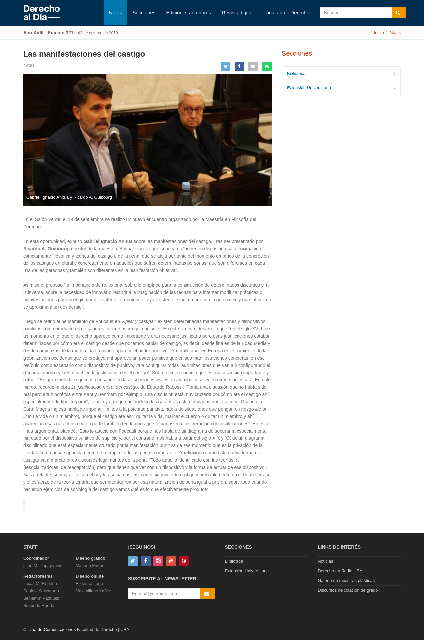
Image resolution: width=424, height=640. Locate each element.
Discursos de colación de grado (348, 590)
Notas (115, 12)
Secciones (143, 12)
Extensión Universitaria (309, 87)
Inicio (379, 32)
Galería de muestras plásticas (346, 580)
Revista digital (237, 12)
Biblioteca (296, 73)
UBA (124, 629)
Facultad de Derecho (286, 12)
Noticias (325, 561)
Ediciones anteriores (188, 12)
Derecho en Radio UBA (340, 570)
